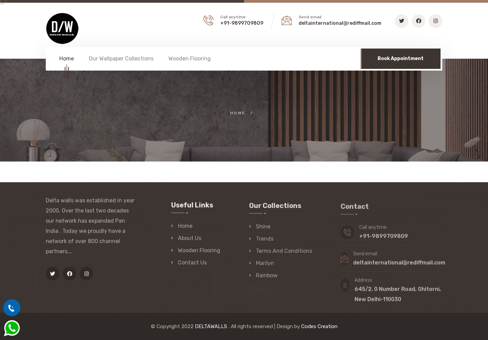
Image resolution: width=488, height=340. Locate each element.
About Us (189, 238)
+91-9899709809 (241, 23)
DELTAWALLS (211, 326)
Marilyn (265, 264)
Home (66, 59)
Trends (264, 240)
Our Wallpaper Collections (121, 58)
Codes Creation (319, 326)
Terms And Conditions (284, 252)
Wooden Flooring (189, 58)
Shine (263, 227)
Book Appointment (401, 58)
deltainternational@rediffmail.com (340, 23)
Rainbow (267, 276)
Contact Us (192, 263)
